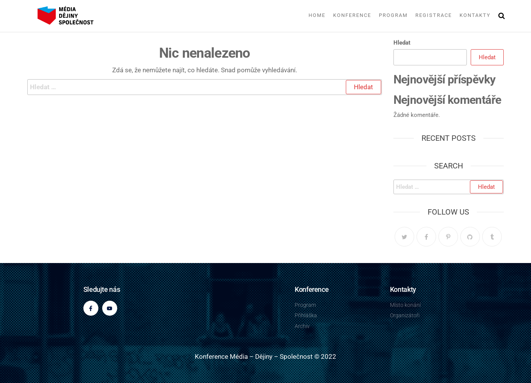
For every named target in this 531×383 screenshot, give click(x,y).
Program (393, 15)
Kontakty (475, 15)
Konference (352, 15)
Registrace (433, 15)
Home (317, 15)
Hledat (401, 42)
